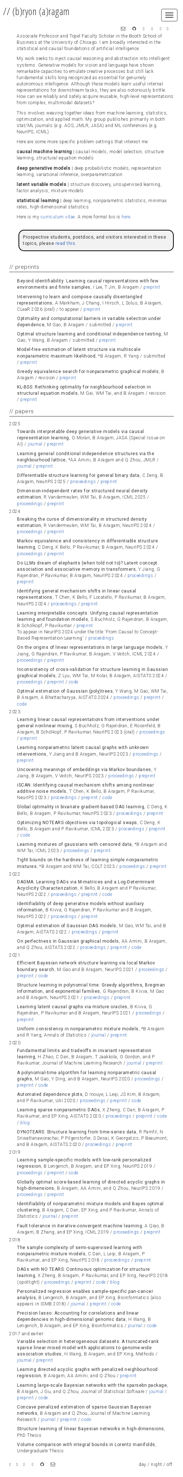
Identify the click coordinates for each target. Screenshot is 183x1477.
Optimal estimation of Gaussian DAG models (66, 925)
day (142, 1464)
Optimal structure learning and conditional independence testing (89, 334)
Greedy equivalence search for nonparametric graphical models (88, 371)
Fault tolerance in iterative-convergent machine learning (79, 1225)
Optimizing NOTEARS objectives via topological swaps (77, 822)
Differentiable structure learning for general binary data (78, 475)
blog (25, 1122)
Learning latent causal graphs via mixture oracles (72, 1006)
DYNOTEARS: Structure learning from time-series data (76, 1132)
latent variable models (41, 184)
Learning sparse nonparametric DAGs (58, 1109)
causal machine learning (44, 151)
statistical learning (38, 200)
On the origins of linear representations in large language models (90, 647)
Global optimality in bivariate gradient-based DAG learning (80, 806)
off (170, 1464)
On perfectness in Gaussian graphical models (68, 941)
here (126, 216)
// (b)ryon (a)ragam (36, 11)
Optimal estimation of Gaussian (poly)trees (65, 691)
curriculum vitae (58, 216)
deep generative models (43, 168)
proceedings (83, 481)
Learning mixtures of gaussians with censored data (74, 844)
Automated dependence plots (49, 1094)
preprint (151, 287)
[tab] (91, 284)
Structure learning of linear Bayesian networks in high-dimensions (90, 1428)
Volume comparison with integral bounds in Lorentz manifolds (86, 1444)
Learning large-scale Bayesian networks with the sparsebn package (92, 1385)
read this (65, 243)
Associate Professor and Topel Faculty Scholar (66, 36)
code (73, 682)
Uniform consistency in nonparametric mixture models (78, 1028)
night (156, 1464)
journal (35, 444)
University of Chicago (74, 42)
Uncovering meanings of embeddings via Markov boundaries (84, 769)
